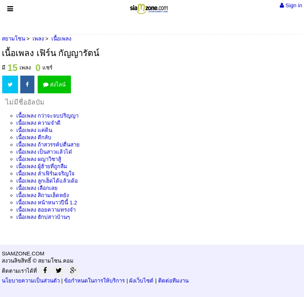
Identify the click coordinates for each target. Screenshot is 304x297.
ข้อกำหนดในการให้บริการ (94, 280)
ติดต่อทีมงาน (173, 280)
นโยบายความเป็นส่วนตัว (31, 280)
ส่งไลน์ (54, 84)
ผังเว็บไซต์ (141, 280)
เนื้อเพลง (47, 116)
